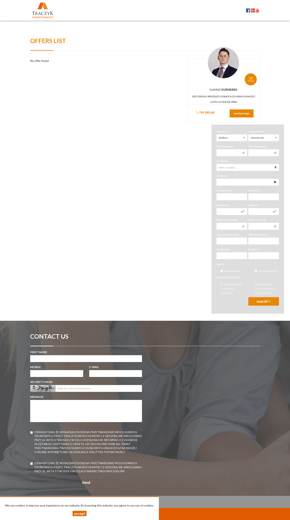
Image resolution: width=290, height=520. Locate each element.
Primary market (230, 271)
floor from (223, 249)
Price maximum (257, 146)
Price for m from (227, 220)
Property (222, 132)
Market (221, 264)
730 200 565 (205, 112)
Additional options (228, 277)
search (263, 301)
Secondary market (266, 271)
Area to (253, 205)
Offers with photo (232, 284)
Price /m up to (257, 220)
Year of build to (258, 235)
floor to (253, 249)
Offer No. (222, 176)
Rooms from (224, 191)
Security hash (41, 382)
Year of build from (227, 235)
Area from (222, 205)
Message (37, 397)
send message (242, 113)
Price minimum (224, 146)
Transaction (256, 132)
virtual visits (263, 293)
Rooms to (254, 191)
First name (38, 352)
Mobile (35, 367)
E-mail (94, 367)
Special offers (264, 284)
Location (222, 161)
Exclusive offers (265, 289)
